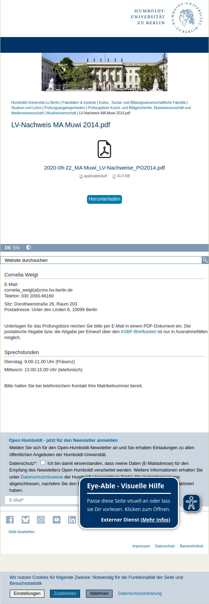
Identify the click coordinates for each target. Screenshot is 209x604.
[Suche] (205, 260)
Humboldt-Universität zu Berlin (35, 103)
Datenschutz (165, 546)
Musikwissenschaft (61, 113)
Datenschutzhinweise (42, 477)
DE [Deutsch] (8, 247)
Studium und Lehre (26, 108)
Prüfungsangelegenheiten (64, 108)
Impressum (141, 546)
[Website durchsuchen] (104, 260)
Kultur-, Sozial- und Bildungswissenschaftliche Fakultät (142, 103)
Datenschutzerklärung (139, 593)
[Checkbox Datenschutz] (43, 462)
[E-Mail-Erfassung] (45, 500)
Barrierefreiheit (191, 546)
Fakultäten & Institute (79, 103)
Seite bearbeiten (21, 532)
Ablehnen (99, 593)
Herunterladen (104, 199)
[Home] (25, 45)
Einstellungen (27, 593)
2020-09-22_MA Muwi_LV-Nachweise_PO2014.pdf (104, 168)
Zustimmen (65, 593)
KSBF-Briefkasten (139, 331)
